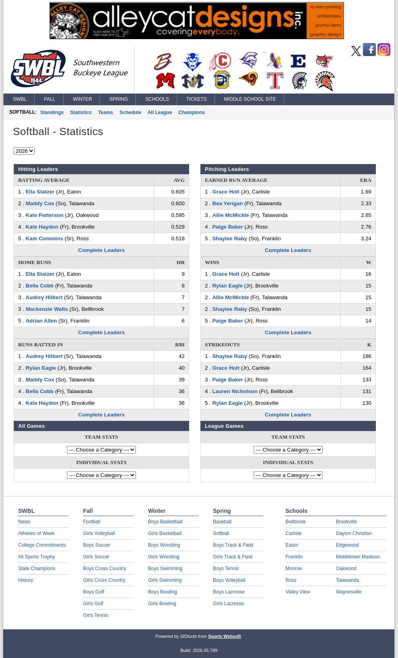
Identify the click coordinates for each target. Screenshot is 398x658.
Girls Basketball (164, 533)
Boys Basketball (165, 522)
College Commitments (42, 545)
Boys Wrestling (164, 545)
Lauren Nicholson (234, 391)
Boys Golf (93, 592)
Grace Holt (225, 192)
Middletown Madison (358, 557)
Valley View (297, 592)
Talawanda (347, 580)
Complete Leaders (101, 250)
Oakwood (346, 568)
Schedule (130, 112)
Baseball (222, 522)
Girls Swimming (164, 580)
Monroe (293, 568)
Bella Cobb (39, 286)
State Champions (36, 568)
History (25, 580)
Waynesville (349, 592)
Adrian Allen (41, 321)
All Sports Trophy (36, 557)
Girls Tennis (95, 615)
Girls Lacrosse (228, 603)
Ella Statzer (39, 192)
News (24, 522)
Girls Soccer (96, 557)
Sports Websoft (224, 636)
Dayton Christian (354, 533)
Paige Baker (227, 227)
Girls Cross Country (104, 580)
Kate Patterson (44, 215)
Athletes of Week (36, 533)
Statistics (81, 112)
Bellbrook (295, 522)
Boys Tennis (226, 568)
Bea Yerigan (227, 203)
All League (160, 112)
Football (91, 522)
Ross (290, 580)
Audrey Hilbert (44, 297)
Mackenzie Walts (46, 309)
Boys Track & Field (233, 545)
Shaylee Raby (229, 238)
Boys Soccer (96, 545)
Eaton (291, 545)
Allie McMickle (230, 215)
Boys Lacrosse (229, 592)
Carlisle (293, 533)
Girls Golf (93, 603)
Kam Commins (44, 238)
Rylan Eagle (40, 368)
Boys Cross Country (104, 568)
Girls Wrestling (163, 557)
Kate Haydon (41, 227)
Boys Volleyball (229, 580)
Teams (105, 112)
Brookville (346, 522)
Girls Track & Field (232, 557)
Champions (192, 112)
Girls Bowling (162, 603)
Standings (52, 112)
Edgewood (347, 545)
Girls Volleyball (99, 533)
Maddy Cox (39, 203)
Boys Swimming (165, 568)
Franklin (294, 557)
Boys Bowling (162, 592)
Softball (221, 533)
